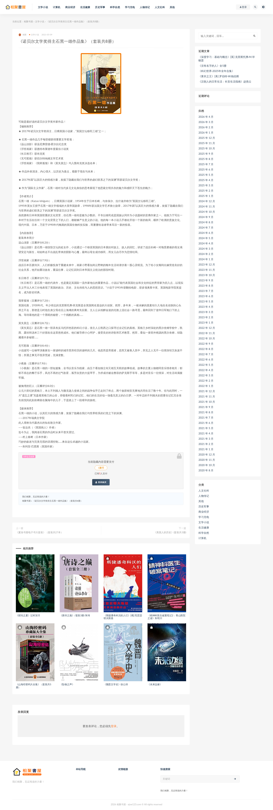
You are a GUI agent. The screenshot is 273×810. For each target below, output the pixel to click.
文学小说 (39, 21)
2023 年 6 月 (205, 296)
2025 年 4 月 (205, 180)
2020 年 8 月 (205, 470)
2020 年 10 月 (206, 465)
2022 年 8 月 (205, 348)
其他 (201, 501)
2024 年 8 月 (205, 222)
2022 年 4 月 (205, 370)
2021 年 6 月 (205, 422)
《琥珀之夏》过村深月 (28, 615)
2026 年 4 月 (205, 116)
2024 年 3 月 (205, 248)
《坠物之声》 (67, 684)
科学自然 (203, 532)
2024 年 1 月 (205, 259)
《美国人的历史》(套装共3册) (170, 532)
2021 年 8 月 (205, 412)
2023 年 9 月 (205, 280)
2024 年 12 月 (206, 201)
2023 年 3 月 (205, 312)
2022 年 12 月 (206, 327)
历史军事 (203, 506)
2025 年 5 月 (205, 174)
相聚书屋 (28, 21)
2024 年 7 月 (205, 227)
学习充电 (203, 516)
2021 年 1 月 (205, 449)
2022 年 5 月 (205, 364)
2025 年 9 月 (205, 153)
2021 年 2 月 (205, 443)
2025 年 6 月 (205, 169)
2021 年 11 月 (206, 396)
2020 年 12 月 (206, 454)
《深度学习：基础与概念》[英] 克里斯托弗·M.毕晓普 (226, 58)
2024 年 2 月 (205, 253)
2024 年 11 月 (206, 206)
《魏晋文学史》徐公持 (116, 684)
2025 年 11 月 (206, 143)
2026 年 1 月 (205, 132)
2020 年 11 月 (206, 459)
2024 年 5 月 (205, 238)
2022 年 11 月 (206, 333)
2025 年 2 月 (205, 190)
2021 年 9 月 (205, 407)
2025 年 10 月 (206, 148)
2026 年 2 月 (205, 127)
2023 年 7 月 (205, 290)
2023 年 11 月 (206, 269)
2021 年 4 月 (205, 433)
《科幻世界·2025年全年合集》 (216, 70)
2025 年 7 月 (205, 164)
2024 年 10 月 (206, 211)
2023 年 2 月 (205, 317)
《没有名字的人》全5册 (212, 65)
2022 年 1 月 (205, 385)
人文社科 (203, 490)
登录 (113, 726)
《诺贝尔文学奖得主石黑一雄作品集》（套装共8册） (57, 500)
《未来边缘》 (155, 684)
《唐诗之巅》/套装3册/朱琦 (75, 615)
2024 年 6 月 (205, 232)
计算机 (202, 538)
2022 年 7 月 (205, 354)
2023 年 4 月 (205, 306)
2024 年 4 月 (205, 243)
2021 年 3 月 (205, 438)
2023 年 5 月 (205, 301)
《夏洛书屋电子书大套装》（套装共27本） (39, 532)
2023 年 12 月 (206, 264)
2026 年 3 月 (205, 122)
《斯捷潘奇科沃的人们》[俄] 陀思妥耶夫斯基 (123, 617)
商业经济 (203, 511)
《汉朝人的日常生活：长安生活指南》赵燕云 (224, 81)
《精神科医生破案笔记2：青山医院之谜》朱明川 (166, 617)
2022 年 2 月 (205, 380)
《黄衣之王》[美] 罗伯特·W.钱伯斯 (218, 76)
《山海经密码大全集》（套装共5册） (33, 686)
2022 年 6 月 (205, 359)
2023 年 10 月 (206, 275)
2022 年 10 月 (206, 338)
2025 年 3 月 (205, 185)
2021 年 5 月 (205, 428)
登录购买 (100, 482)
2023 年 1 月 (205, 322)
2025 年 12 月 (206, 137)
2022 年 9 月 (205, 343)
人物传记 (203, 495)
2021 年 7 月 (205, 417)
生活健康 (203, 527)
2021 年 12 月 (206, 391)
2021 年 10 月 (206, 401)
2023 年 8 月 (205, 285)
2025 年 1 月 (205, 195)
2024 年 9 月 (205, 217)
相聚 (22, 34)
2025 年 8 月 (205, 158)
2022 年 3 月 (205, 375)
